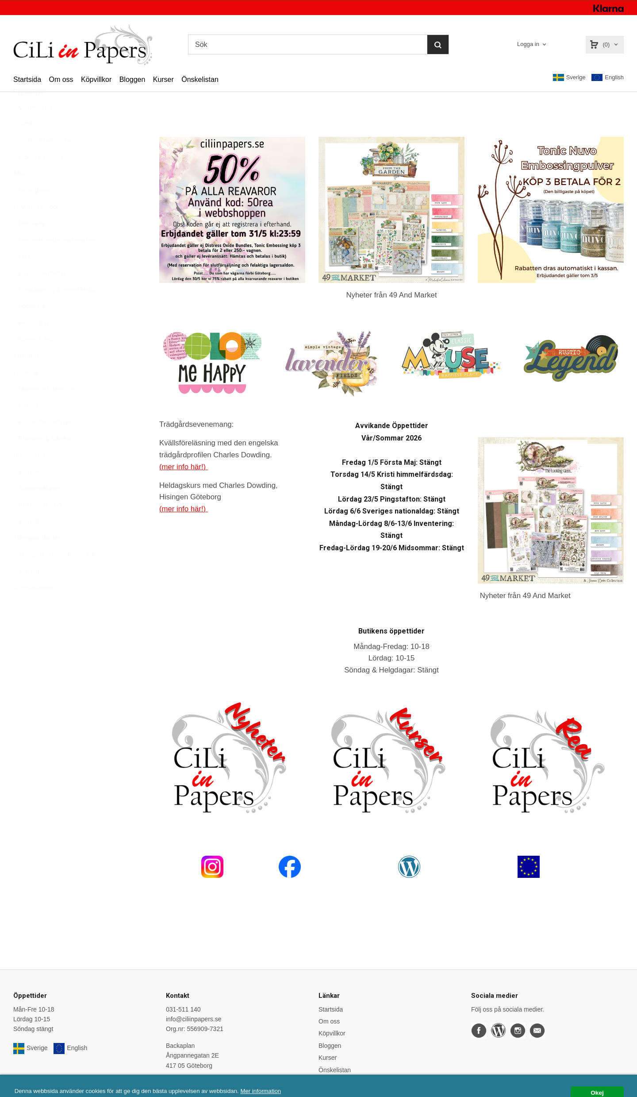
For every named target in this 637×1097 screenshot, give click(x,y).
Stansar (26, 493)
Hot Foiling (30, 344)
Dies (22, 278)
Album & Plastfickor (42, 178)
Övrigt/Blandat (33, 609)
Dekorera (28, 244)
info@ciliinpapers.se (194, 1019)
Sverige (569, 77)
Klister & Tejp (33, 360)
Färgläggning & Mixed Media (55, 311)
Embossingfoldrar (40, 294)
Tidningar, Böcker (37, 559)
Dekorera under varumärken (54, 261)
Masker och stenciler (44, 410)
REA (23, 145)
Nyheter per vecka (42, 162)
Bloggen (132, 79)
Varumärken (32, 129)
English (607, 77)
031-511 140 (183, 1009)
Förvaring (29, 327)
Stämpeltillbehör (38, 526)
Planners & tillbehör (42, 460)
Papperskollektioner (43, 443)
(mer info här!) (183, 467)
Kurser (163, 79)
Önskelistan (200, 79)
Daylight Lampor (35, 228)
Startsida (27, 79)
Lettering (25, 394)
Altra (19, 195)
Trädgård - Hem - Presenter (53, 575)
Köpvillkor (96, 79)
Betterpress (31, 212)
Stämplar (28, 542)
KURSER (26, 377)
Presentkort (29, 476)
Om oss (61, 79)
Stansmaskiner (36, 510)
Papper (25, 427)
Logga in (528, 44)
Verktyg (26, 592)
